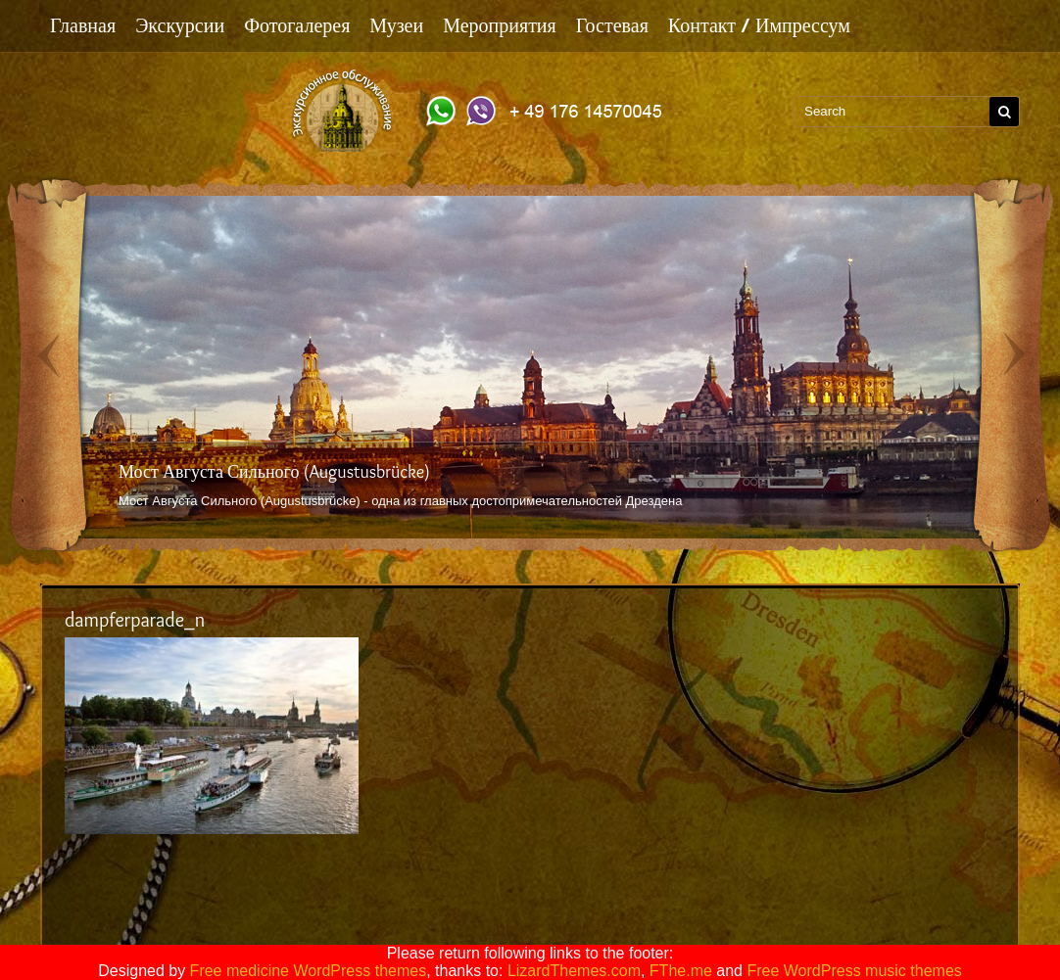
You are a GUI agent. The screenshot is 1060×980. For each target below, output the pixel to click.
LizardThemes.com (574, 970)
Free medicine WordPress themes (308, 970)
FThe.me (681, 970)
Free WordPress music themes (854, 970)
